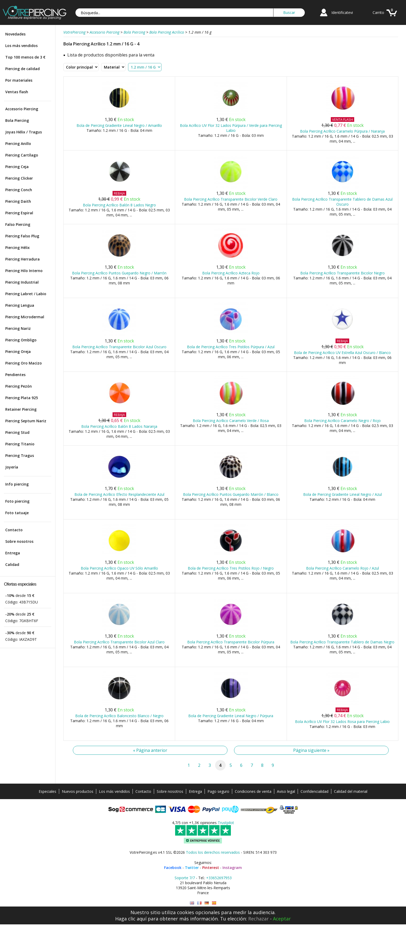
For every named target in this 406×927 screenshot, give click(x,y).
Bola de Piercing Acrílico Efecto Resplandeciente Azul (119, 494)
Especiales (47, 791)
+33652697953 (219, 877)
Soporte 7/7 (185, 877)
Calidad (12, 564)
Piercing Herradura (22, 259)
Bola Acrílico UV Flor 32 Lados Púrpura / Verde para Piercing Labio (231, 128)
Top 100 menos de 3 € (25, 57)
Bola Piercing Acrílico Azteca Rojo (231, 272)
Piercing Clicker (19, 178)
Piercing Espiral (19, 212)
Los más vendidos (21, 45)
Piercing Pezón (18, 386)
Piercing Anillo (18, 143)
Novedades (15, 34)
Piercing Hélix (17, 247)
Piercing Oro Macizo (23, 363)
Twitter (192, 867)
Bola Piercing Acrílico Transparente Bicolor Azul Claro (119, 641)
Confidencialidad (314, 791)
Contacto (14, 529)
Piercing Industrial (22, 282)
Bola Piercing (17, 120)
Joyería (11, 467)
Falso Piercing (17, 224)
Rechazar (258, 918)
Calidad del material (350, 791)
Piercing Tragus (19, 455)
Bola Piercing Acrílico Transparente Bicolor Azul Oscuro (119, 346)
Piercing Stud (17, 432)
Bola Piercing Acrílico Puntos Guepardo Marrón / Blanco (230, 494)
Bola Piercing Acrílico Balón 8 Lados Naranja (119, 426)
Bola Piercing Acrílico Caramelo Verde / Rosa (231, 420)
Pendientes (15, 374)
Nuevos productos (77, 791)
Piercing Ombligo (21, 339)
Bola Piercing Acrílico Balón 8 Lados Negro (119, 204)
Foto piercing (17, 501)
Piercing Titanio (19, 443)
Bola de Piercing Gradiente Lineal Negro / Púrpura (230, 715)
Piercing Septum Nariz (25, 420)
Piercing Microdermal (24, 316)
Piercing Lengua (19, 305)
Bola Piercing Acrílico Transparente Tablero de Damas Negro (342, 641)
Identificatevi (342, 12)
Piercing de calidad (22, 68)
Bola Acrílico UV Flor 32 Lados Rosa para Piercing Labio (342, 721)
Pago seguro (218, 791)
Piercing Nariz (18, 328)
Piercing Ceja (17, 166)
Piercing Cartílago (21, 155)
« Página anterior (150, 750)
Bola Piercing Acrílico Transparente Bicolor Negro (342, 272)
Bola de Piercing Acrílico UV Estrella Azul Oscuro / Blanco (342, 352)
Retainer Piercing (21, 409)
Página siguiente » (311, 750)
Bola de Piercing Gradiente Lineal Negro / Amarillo (119, 125)
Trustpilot (226, 822)
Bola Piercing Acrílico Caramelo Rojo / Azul (342, 568)
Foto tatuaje (17, 512)
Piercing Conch (18, 189)
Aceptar (282, 918)
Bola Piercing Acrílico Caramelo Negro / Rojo (342, 420)
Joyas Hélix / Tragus (23, 131)
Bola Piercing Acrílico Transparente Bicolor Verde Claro (230, 199)
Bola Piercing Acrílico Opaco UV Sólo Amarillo (119, 568)
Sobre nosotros (19, 541)
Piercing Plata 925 (21, 397)
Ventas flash (16, 91)
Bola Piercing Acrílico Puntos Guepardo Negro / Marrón (119, 272)
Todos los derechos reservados (213, 852)
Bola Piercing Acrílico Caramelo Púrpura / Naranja (342, 131)
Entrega (12, 552)
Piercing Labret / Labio (25, 293)
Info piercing (17, 484)
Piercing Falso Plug (22, 235)
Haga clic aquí (130, 918)
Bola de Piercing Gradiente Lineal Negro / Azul (342, 494)
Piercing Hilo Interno (24, 270)
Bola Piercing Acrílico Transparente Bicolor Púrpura (230, 641)
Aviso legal (286, 791)
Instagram (232, 867)
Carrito (378, 12)
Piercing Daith (18, 201)
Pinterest (210, 867)
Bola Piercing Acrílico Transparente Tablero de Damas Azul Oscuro (342, 202)
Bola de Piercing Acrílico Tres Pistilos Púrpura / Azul (231, 346)
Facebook (172, 867)
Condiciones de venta (253, 791)
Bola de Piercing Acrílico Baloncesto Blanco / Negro (119, 715)
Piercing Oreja (18, 351)
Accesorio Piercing (21, 108)
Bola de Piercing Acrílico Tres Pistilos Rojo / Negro (231, 568)
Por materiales (18, 80)
